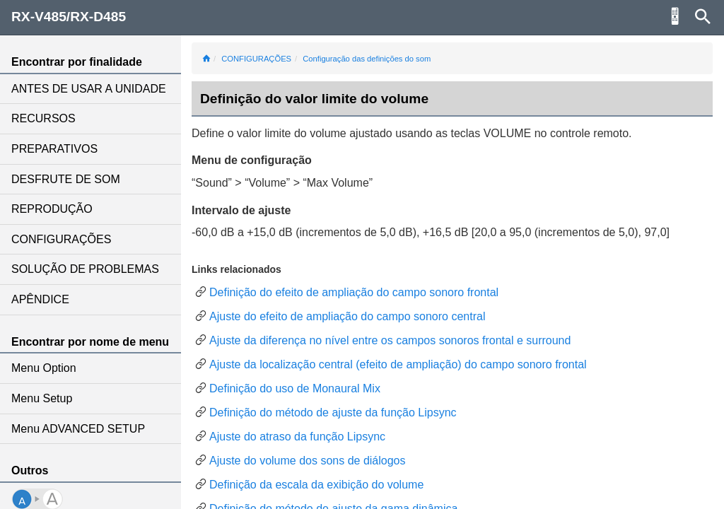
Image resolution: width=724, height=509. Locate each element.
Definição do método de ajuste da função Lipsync (333, 412)
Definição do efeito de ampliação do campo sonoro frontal (353, 292)
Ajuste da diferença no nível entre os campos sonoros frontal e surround (390, 340)
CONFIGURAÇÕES (61, 239)
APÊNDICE (40, 299)
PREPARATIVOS (54, 149)
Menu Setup (41, 398)
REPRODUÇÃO (52, 209)
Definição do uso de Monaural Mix (294, 388)
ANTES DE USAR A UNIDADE (88, 89)
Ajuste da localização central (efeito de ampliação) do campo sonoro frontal (398, 364)
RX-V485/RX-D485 (68, 16)
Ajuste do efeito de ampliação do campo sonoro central (347, 316)
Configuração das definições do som (367, 58)
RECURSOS (43, 118)
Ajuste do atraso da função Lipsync (297, 437)
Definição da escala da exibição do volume (316, 485)
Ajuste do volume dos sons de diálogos (307, 461)
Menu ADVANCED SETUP (78, 429)
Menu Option (43, 368)
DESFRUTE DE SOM (65, 179)
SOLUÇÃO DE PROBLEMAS (85, 269)
